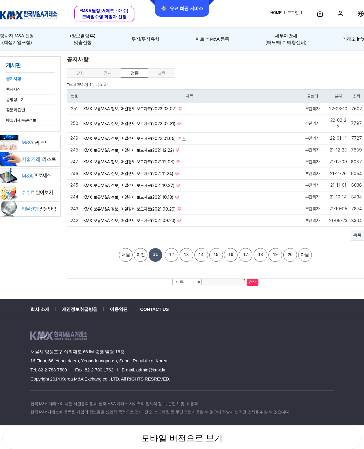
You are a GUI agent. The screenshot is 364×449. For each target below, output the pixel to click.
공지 (107, 73)
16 (230, 254)
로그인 (292, 12)
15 (216, 254)
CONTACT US (154, 309)
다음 (305, 254)
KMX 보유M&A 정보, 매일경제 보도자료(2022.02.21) (130, 123)
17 (245, 254)
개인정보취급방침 (80, 309)
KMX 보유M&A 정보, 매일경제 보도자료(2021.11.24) (128, 173)
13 (186, 254)
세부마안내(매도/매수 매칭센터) (285, 39)
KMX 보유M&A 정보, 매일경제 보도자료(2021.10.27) (129, 185)
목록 (357, 235)
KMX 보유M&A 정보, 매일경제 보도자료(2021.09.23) (130, 220)
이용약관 (119, 309)
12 (171, 254)
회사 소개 (39, 309)
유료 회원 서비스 (182, 8)
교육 (161, 73)
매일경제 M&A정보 (21, 120)
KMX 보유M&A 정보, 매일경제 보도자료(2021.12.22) (129, 150)
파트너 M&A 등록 (212, 39)
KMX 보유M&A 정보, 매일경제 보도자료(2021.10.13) (128, 197)
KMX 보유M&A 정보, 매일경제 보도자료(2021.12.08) (129, 161)
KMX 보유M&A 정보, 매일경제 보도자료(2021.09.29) (130, 208)
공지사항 (13, 78)
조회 (356, 96)
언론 (134, 73)
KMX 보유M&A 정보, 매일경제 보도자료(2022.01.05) (130, 138)
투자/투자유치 (145, 39)
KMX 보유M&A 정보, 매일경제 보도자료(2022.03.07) (130, 108)
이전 (140, 254)
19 (275, 254)
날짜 (338, 96)
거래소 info (353, 39)
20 (290, 254)
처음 (126, 254)
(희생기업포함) (17, 38)
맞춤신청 (82, 38)
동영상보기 (15, 99)
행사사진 (13, 89)
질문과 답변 (15, 110)
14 (201, 254)
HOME (275, 12)
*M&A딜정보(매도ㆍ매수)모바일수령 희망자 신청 (104, 13)
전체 (80, 73)
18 (260, 254)
